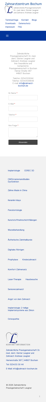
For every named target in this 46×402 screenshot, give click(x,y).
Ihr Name (12, 93)
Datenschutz (24, 23)
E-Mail (11, 104)
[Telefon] (23, 119)
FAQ (20, 27)
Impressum (10, 27)
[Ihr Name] (23, 97)
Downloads (10, 23)
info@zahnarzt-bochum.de (26, 84)
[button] (7, 36)
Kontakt (25, 20)
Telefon (12, 115)
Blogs (34, 20)
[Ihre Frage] (23, 132)
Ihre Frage (13, 125)
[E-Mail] (23, 108)
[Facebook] (39, 396)
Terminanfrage (11, 20)
